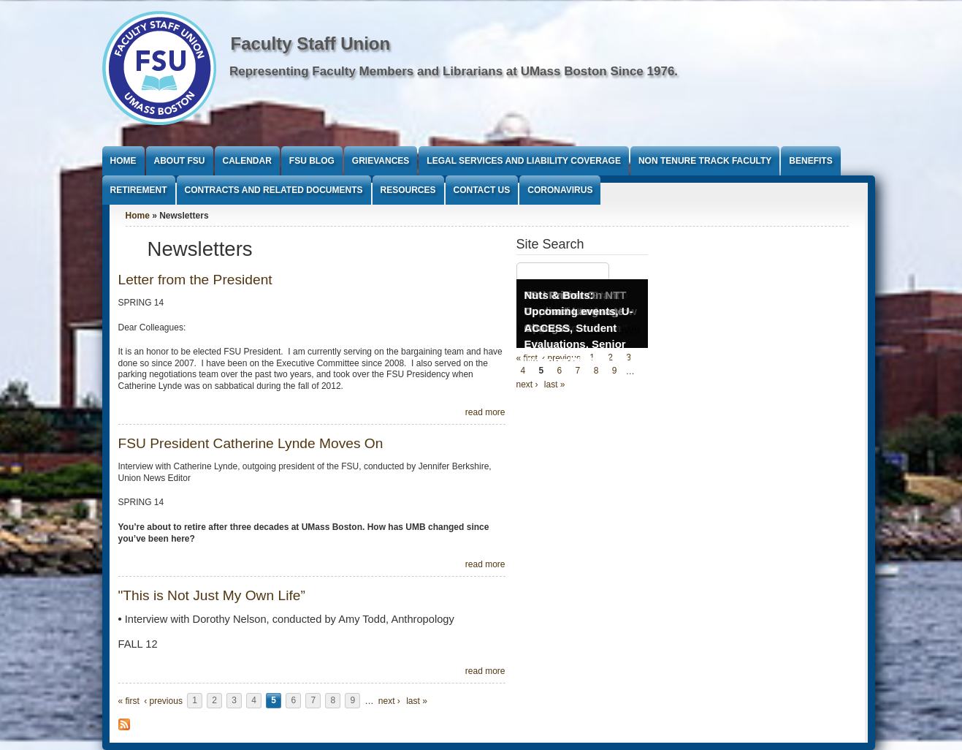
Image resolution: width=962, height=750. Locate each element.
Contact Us (482, 190)
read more (485, 412)
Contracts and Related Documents (274, 190)
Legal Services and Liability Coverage (524, 161)
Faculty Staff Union (311, 43)
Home (123, 161)
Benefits (810, 161)
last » (416, 701)
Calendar (247, 161)
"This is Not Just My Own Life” (211, 595)
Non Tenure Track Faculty (704, 161)
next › (389, 701)
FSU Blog (312, 161)
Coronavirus (559, 190)
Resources (408, 190)
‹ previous (163, 701)
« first (129, 701)
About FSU (179, 161)
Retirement (138, 190)
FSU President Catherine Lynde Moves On (250, 443)
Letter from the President (195, 279)
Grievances (380, 161)
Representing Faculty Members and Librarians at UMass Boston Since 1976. (453, 71)
